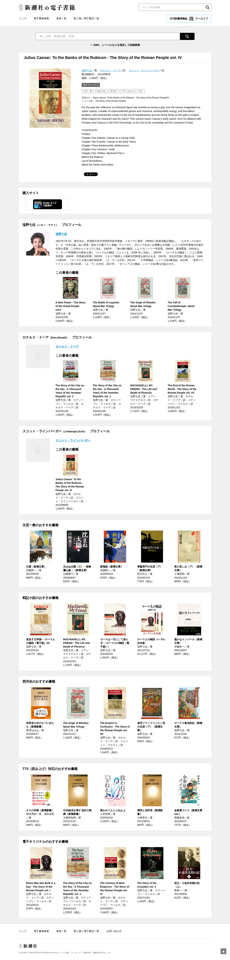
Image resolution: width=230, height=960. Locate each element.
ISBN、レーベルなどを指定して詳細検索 (116, 44)
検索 (207, 7)
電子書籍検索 (41, 18)
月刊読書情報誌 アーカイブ (189, 18)
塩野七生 (87, 70)
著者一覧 (61, 18)
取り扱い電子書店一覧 (86, 18)
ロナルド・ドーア (110, 70)
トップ (23, 18)
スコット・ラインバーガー (144, 70)
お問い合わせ (114, 931)
